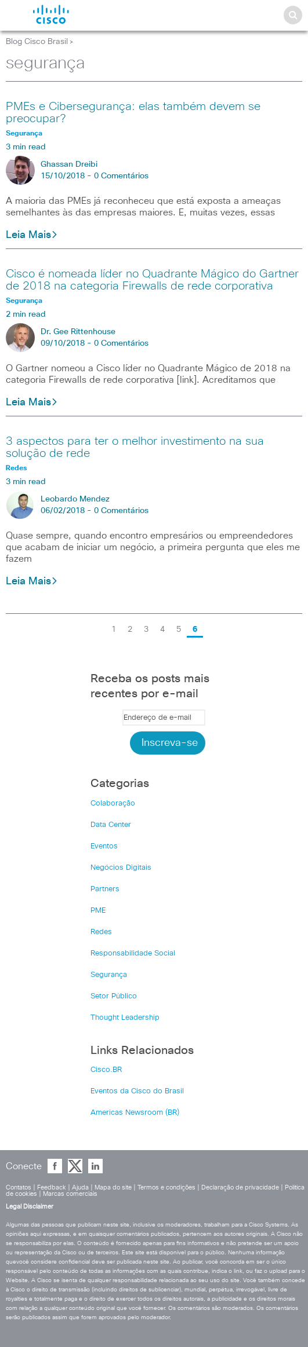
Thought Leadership (125, 1018)
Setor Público (113, 996)
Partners (104, 889)
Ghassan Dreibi (69, 164)
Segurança (108, 975)
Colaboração (112, 803)
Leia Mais (32, 235)
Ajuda (80, 1187)
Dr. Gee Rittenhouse (78, 332)
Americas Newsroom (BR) (134, 1113)
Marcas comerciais (70, 1194)
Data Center (110, 825)
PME (98, 910)
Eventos (104, 846)
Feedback (51, 1187)
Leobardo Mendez (75, 499)
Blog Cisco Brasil (37, 42)
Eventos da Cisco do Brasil (137, 1091)
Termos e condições (166, 1187)
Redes (101, 932)
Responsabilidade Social (132, 953)
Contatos (18, 1187)
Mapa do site (113, 1187)
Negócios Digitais (120, 868)
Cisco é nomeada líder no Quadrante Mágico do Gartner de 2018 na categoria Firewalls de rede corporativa (152, 280)
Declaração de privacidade (240, 1187)
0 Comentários (121, 176)
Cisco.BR (106, 1070)
